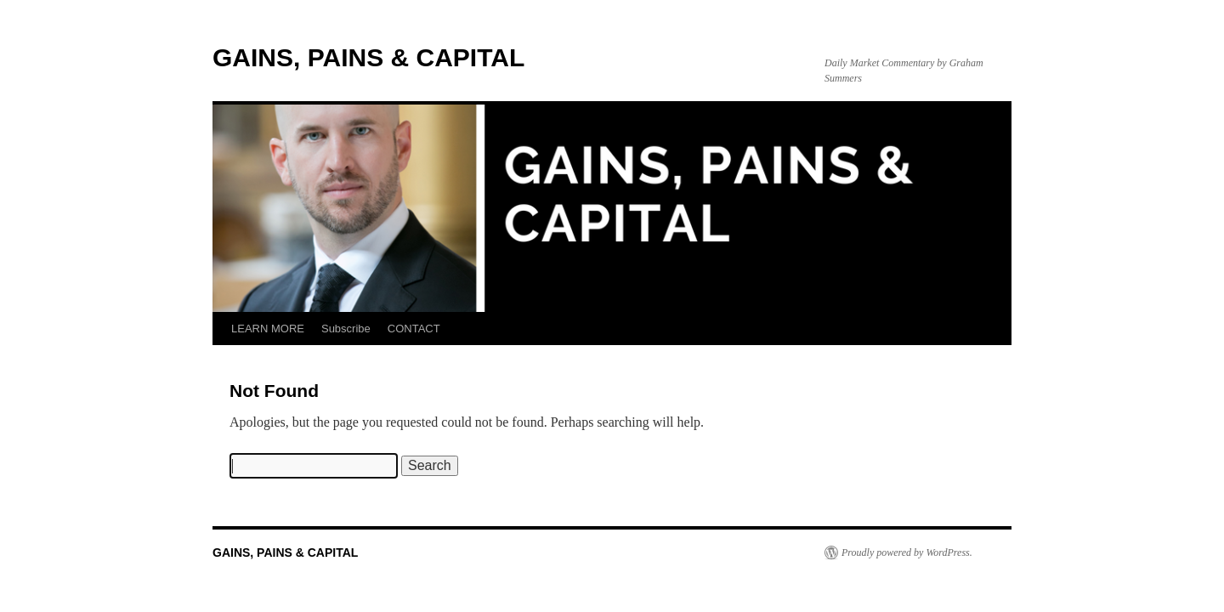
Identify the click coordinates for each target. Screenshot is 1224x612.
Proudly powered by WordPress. (907, 552)
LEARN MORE (267, 328)
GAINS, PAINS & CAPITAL (368, 57)
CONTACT (414, 328)
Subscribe (346, 328)
